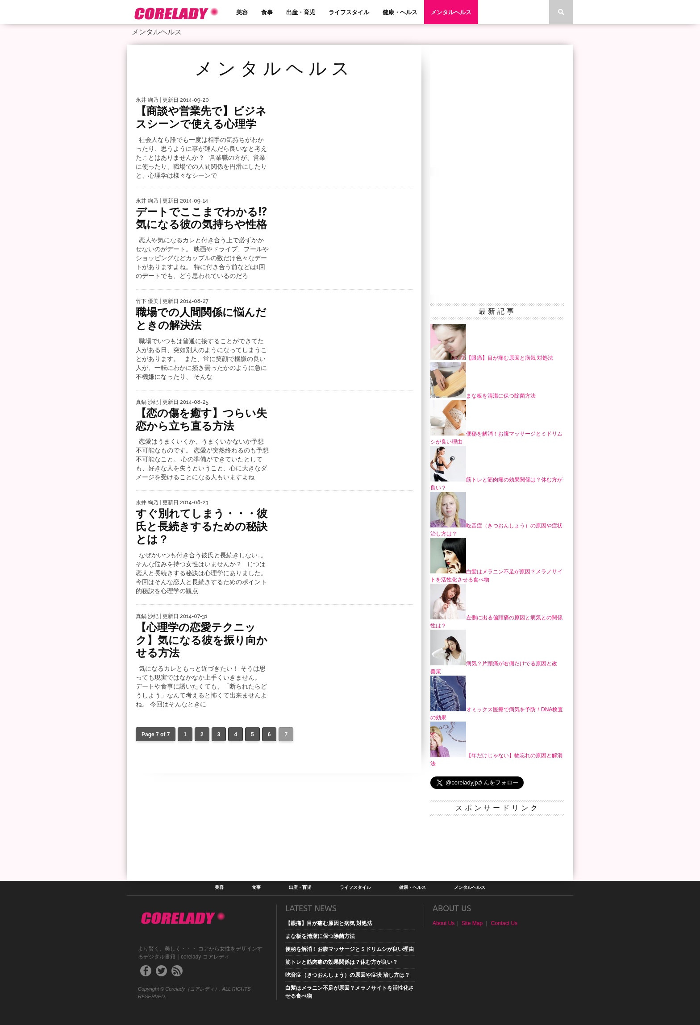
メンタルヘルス (451, 12)
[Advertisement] (497, 109)
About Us (443, 923)
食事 (267, 12)
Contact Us (504, 923)
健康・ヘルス (400, 12)
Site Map (472, 923)
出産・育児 (300, 12)
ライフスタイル (349, 12)
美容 (242, 12)
